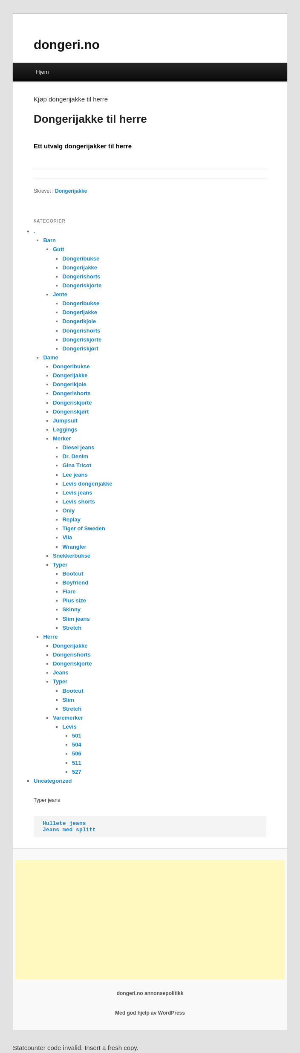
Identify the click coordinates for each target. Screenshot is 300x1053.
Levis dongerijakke (87, 483)
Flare (68, 591)
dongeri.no (67, 45)
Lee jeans (74, 475)
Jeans (61, 672)
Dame (50, 357)
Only (68, 510)
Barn (49, 240)
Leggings (65, 429)
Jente (60, 294)
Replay (71, 519)
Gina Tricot (76, 465)
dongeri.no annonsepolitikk (150, 993)
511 (76, 763)
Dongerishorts (81, 276)
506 (76, 753)
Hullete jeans (64, 823)
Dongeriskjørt (80, 348)
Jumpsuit (65, 420)
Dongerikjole (79, 321)
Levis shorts (78, 501)
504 (76, 744)
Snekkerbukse (71, 556)
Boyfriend (75, 582)
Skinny (71, 609)
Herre (50, 637)
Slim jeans (75, 619)
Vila (67, 537)
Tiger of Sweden (83, 528)
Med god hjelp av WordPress (150, 1013)
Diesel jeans (78, 447)
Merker (62, 438)
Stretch (71, 628)
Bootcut (72, 573)
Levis (69, 726)
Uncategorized (53, 781)
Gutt (58, 249)
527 (76, 772)
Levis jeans (77, 492)
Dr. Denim (75, 456)
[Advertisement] (150, 919)
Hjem (42, 72)
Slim (68, 700)
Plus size (74, 600)
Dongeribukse (80, 258)
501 (76, 735)
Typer (60, 564)
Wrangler (74, 547)
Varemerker (68, 718)
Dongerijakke (71, 191)
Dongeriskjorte (81, 285)
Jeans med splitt (69, 830)
